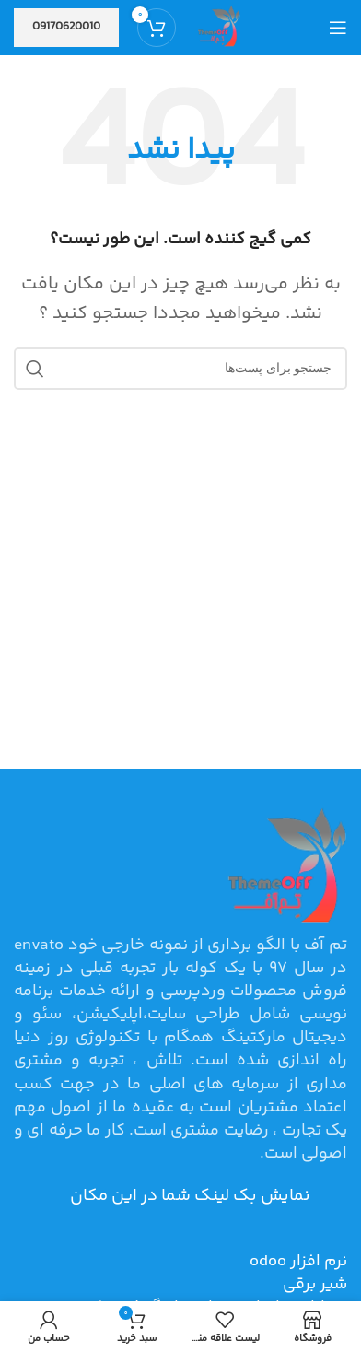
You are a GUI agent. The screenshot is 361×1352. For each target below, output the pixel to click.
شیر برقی (315, 1285)
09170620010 (66, 27)
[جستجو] (180, 368)
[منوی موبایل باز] (338, 27)
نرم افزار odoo (298, 1262)
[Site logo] (217, 28)
